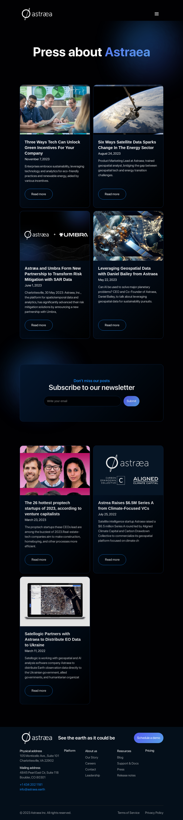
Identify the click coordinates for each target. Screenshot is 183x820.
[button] (156, 14)
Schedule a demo (148, 738)
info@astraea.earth (32, 789)
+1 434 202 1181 (31, 784)
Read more (38, 194)
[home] (38, 14)
